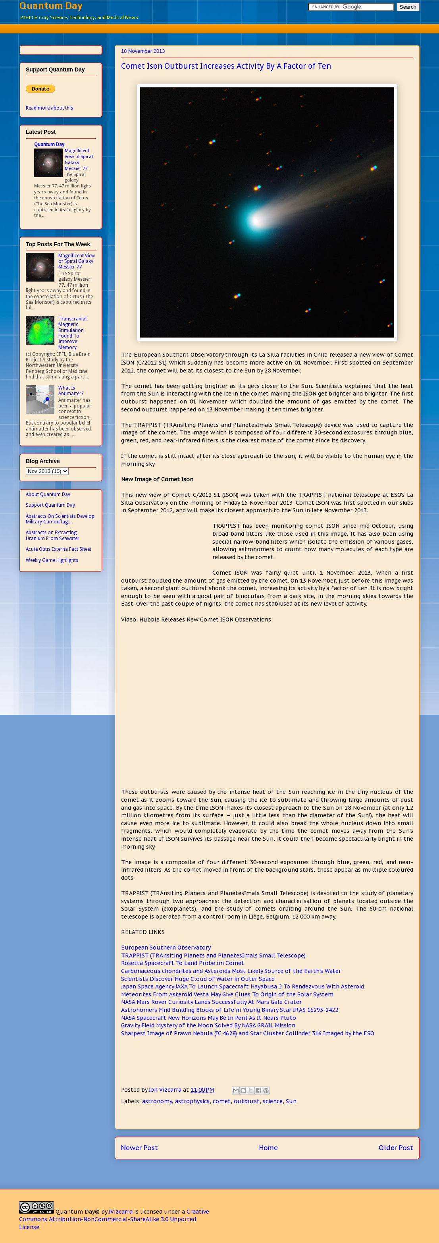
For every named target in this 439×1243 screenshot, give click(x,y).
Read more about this (49, 108)
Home (268, 1147)
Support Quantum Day (50, 505)
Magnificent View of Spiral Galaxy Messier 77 (79, 159)
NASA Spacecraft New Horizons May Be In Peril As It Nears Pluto (208, 1017)
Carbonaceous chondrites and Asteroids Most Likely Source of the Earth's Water (231, 971)
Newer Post (139, 1147)
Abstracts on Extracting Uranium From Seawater (52, 535)
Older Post (396, 1147)
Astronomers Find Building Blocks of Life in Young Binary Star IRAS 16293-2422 (229, 1009)
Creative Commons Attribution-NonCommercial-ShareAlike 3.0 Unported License (114, 1219)
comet (222, 1101)
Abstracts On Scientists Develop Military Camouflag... (60, 519)
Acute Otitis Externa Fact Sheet (58, 549)
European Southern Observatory (166, 947)
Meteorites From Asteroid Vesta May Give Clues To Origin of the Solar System (227, 994)
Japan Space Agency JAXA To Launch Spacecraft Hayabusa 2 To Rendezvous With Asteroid (242, 986)
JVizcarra (121, 1211)
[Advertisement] (219, 28)
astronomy (157, 1101)
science (273, 1101)
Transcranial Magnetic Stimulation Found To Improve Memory (72, 333)
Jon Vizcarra (166, 1089)
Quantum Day (51, 5)
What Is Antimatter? (70, 390)
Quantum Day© (78, 1211)
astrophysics (192, 1101)
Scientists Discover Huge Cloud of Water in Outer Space (198, 978)
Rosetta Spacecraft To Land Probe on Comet (182, 963)
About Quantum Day (48, 494)
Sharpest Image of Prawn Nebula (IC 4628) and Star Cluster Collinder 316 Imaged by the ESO (247, 1033)
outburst (247, 1101)
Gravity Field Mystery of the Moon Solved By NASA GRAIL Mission (208, 1025)
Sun (291, 1101)
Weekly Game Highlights (52, 560)
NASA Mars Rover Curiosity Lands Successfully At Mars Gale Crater (211, 1002)
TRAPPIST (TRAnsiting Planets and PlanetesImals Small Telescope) (213, 955)
